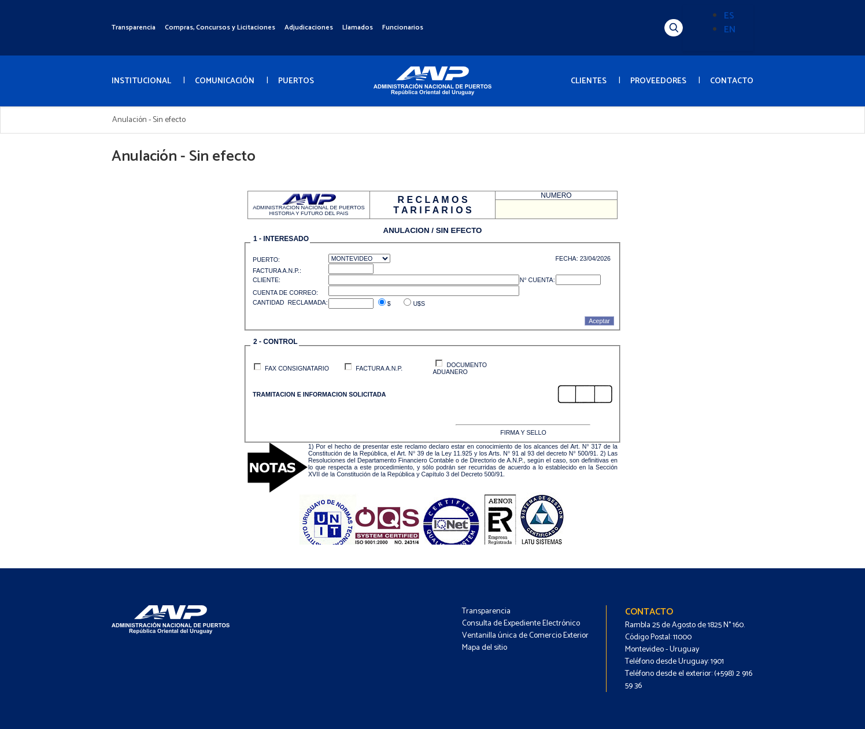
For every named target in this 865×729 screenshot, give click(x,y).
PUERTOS (296, 81)
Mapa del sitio (484, 647)
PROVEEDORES (658, 81)
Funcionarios (402, 27)
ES (729, 16)
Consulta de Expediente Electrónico (521, 623)
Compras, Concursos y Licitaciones (220, 27)
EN (729, 30)
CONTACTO (731, 81)
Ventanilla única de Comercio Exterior (525, 635)
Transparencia (134, 27)
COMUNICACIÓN (224, 81)
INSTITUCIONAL (141, 81)
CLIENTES (589, 81)
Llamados (357, 27)
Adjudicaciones (308, 27)
